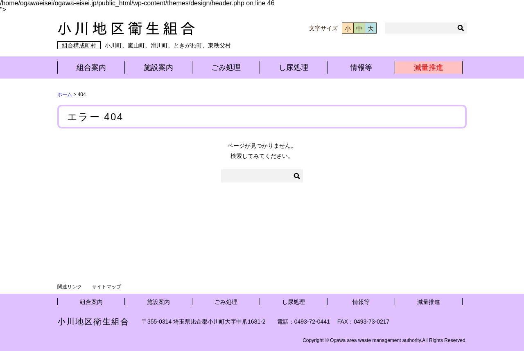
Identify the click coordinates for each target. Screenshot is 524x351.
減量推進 (428, 67)
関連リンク (69, 287)
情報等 (361, 67)
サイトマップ (106, 287)
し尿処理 (293, 67)
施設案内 (158, 67)
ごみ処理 (226, 67)
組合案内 (91, 67)
